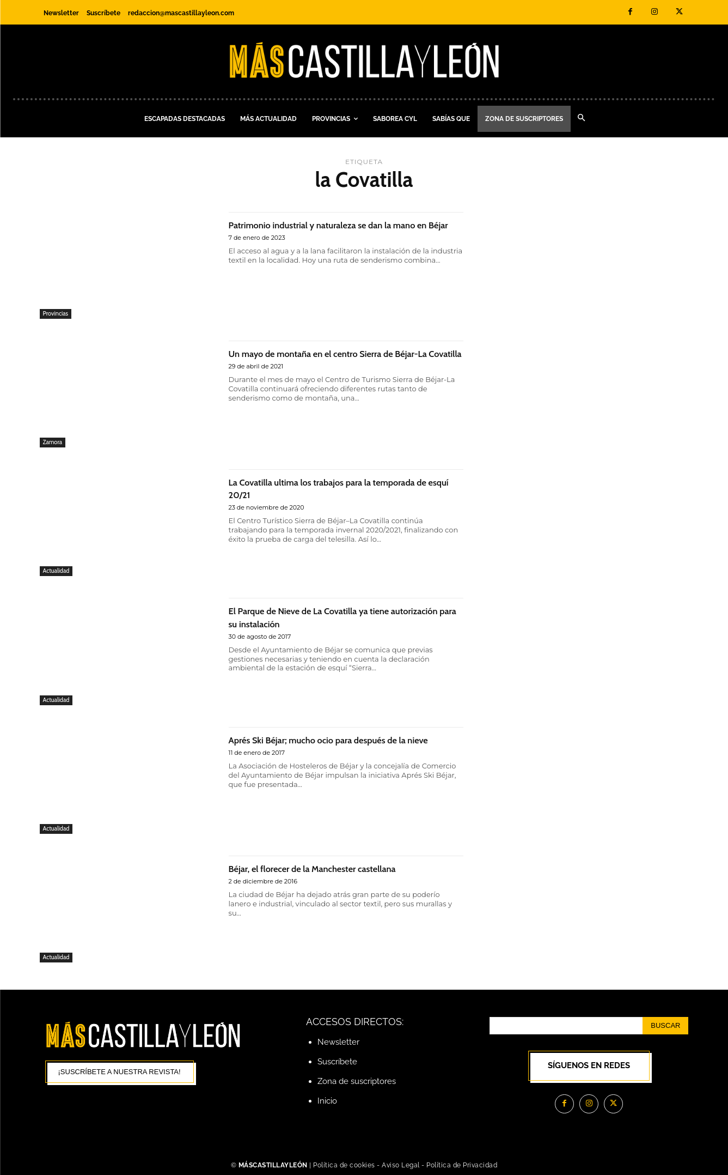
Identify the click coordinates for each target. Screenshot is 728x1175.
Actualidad (56, 570)
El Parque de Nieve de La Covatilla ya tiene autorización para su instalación (332, 616)
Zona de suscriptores (356, 1081)
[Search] (665, 1025)
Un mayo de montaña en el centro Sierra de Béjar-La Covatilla (335, 359)
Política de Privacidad (461, 1165)
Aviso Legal (401, 1165)
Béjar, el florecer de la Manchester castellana (336, 868)
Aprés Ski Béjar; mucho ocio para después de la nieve (343, 745)
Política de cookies (344, 1165)
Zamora (53, 442)
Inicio (327, 1101)
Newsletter (338, 1042)
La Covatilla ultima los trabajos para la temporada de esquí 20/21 (320, 488)
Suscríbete (337, 1062)
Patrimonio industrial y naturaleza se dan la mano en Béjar (333, 230)
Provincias (56, 313)
